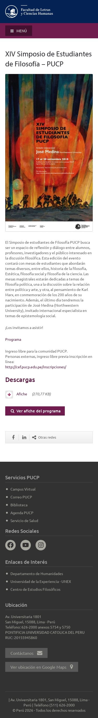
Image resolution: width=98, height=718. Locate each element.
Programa (13, 339)
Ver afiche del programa (36, 410)
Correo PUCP (21, 496)
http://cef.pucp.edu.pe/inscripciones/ (35, 366)
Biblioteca (18, 504)
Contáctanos (26, 653)
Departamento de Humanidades (36, 573)
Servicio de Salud (24, 520)
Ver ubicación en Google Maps (41, 666)
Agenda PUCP (21, 512)
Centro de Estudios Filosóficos (35, 589)
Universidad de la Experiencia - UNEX (40, 581)
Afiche (17, 393)
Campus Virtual (23, 489)
